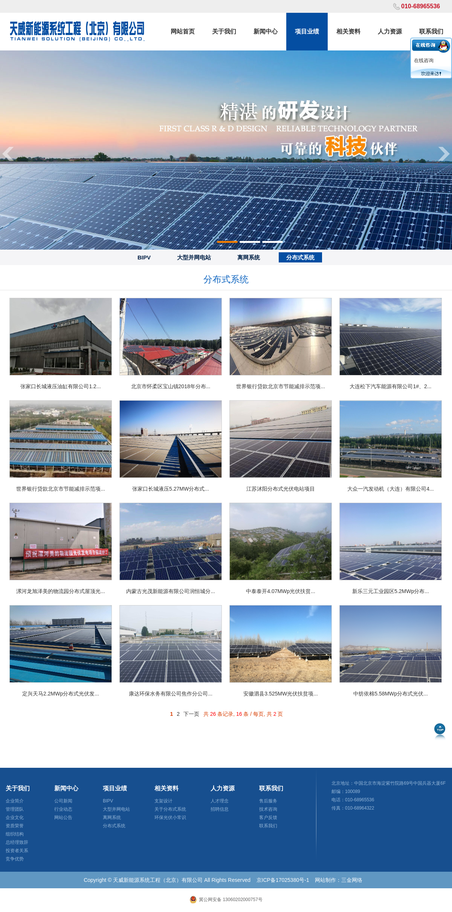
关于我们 (224, 31)
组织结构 (15, 834)
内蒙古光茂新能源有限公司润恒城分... (170, 591)
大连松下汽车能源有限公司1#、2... (390, 386)
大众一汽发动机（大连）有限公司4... (390, 489)
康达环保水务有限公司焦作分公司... (170, 694)
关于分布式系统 (170, 809)
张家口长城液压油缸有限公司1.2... (60, 386)
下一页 (191, 714)
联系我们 (431, 31)
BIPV (144, 257)
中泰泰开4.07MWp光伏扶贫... (280, 591)
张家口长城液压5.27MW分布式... (170, 489)
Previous (7, 153)
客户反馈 (268, 817)
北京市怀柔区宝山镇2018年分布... (171, 386)
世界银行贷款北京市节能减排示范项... (280, 386)
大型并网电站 (194, 257)
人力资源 (390, 31)
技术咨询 (268, 809)
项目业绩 (307, 31)
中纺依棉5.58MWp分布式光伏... (390, 694)
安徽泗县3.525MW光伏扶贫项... (280, 694)
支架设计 (163, 801)
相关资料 (348, 31)
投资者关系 (17, 850)
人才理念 (220, 801)
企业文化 (15, 817)
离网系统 (248, 257)
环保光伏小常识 (170, 817)
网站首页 (183, 31)
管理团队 (15, 809)
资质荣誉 (15, 825)
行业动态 (63, 809)
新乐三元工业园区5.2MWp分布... (390, 591)
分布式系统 (300, 257)
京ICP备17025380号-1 (283, 880)
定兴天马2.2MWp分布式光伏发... (60, 694)
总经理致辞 (17, 842)
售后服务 (268, 801)
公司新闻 (63, 801)
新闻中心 (265, 31)
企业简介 (15, 801)
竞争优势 (15, 859)
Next (444, 153)
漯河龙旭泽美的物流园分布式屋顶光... (60, 591)
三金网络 (351, 880)
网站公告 (63, 817)
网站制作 (325, 880)
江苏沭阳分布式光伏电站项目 (280, 489)
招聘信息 (220, 809)
